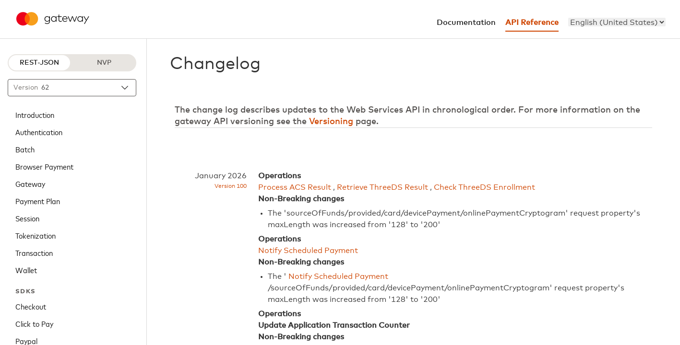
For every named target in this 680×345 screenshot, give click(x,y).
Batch (25, 149)
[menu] (617, 22)
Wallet (26, 269)
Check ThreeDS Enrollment (484, 187)
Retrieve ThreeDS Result (382, 187)
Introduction (34, 114)
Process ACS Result (294, 187)
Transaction (34, 252)
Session (27, 218)
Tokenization (35, 235)
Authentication (38, 131)
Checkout (30, 306)
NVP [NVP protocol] (104, 62)
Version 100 (231, 186)
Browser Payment (44, 166)
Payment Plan (37, 201)
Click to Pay (34, 323)
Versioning (331, 121)
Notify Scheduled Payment (308, 250)
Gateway (30, 183)
